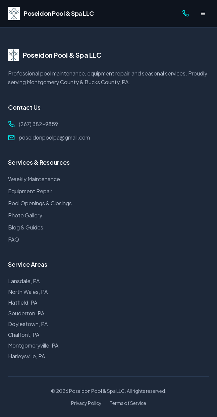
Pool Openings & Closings (40, 203)
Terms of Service (128, 403)
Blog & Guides (25, 227)
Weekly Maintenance (34, 179)
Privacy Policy (86, 403)
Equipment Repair (30, 191)
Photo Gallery (25, 215)
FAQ (13, 239)
